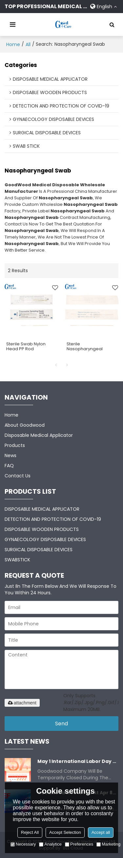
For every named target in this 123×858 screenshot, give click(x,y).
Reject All (30, 832)
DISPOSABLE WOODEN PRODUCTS (42, 529)
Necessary (23, 844)
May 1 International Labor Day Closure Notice (78, 761)
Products (15, 445)
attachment (22, 702)
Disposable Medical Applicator (39, 435)
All (28, 44)
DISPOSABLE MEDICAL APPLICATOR (42, 509)
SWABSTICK (17, 559)
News (10, 455)
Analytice (50, 844)
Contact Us (18, 475)
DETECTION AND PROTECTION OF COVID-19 (53, 519)
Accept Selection (65, 832)
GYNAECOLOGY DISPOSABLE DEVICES (45, 539)
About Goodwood (25, 425)
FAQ (9, 465)
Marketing (108, 844)
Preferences (79, 844)
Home (13, 44)
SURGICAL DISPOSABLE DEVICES (38, 549)
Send (61, 723)
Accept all (101, 832)
